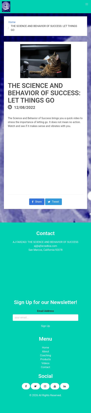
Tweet (53, 201)
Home (11, 22)
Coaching (45, 355)
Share (37, 201)
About (45, 351)
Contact (45, 367)
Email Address (45, 311)
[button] (87, 4)
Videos (45, 363)
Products (45, 359)
